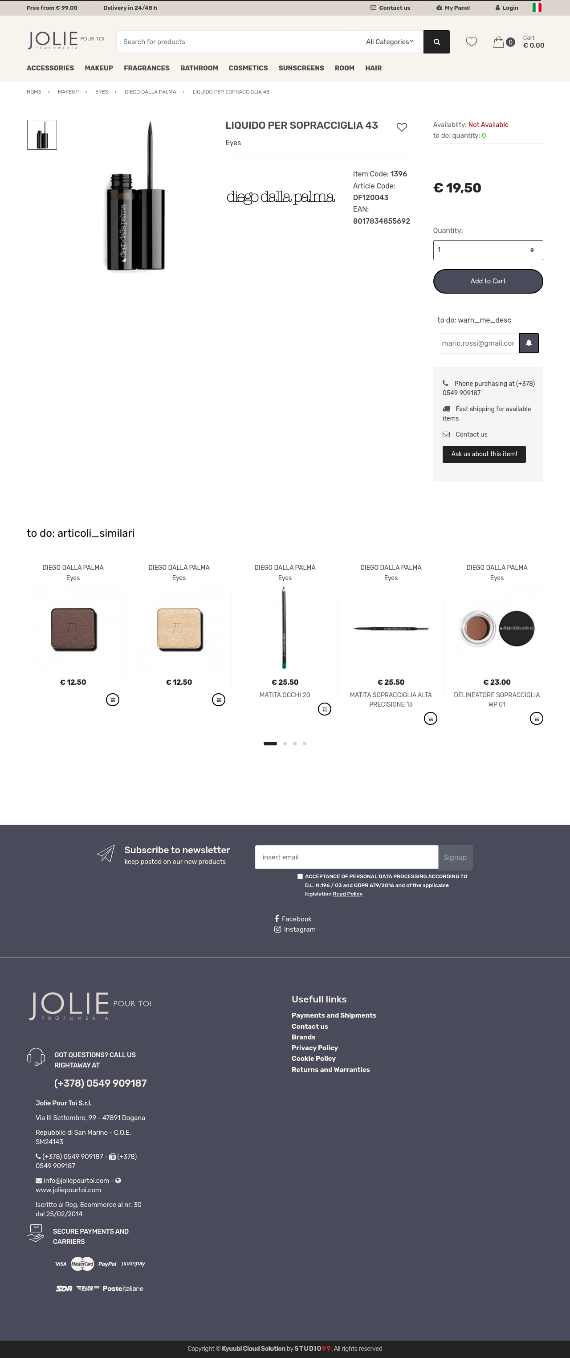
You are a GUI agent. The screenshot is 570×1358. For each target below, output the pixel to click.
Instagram (295, 929)
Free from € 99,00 (52, 7)
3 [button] (295, 743)
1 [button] (270, 743)
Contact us (390, 7)
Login (507, 7)
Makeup (99, 68)
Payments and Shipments (334, 1015)
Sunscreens (301, 68)
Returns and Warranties (331, 1070)
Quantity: (448, 230)
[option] (134, 196)
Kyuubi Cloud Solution (253, 1349)
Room (344, 68)
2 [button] (285, 743)
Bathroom (199, 68)
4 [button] (304, 743)
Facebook (293, 919)
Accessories (50, 68)
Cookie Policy (314, 1059)
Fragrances (147, 68)
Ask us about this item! (484, 454)
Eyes (233, 143)
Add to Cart (488, 281)
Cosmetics (248, 68)
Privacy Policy (315, 1048)
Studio (312, 1349)
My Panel (453, 7)
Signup (455, 857)
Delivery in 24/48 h (130, 7)
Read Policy (348, 894)
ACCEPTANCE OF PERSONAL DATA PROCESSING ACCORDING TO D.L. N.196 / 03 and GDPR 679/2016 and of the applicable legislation (386, 885)
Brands (303, 1037)
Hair (373, 68)
